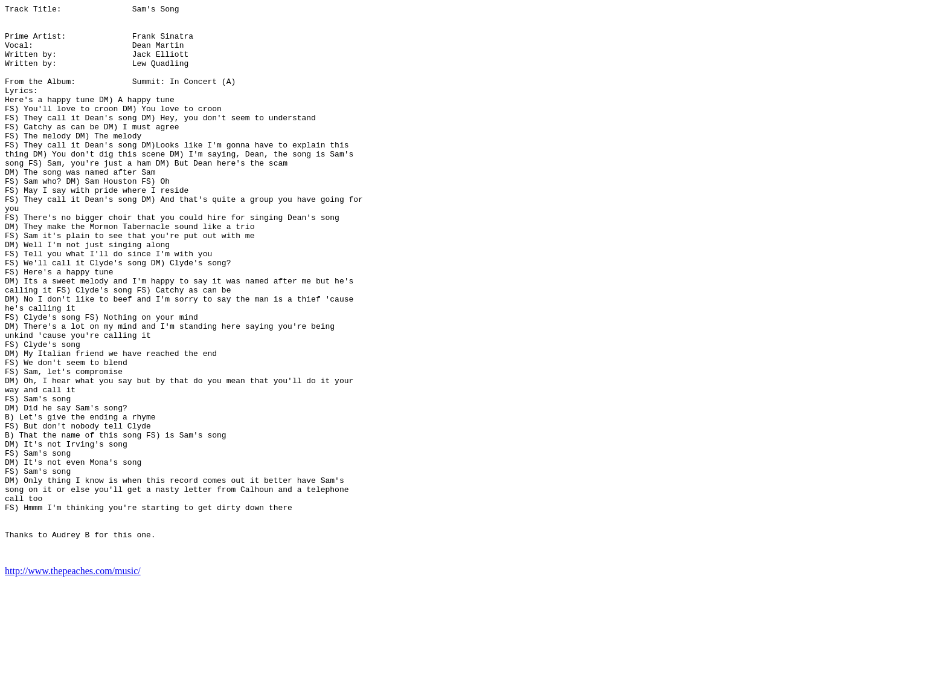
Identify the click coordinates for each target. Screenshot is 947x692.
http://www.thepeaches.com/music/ (73, 681)
